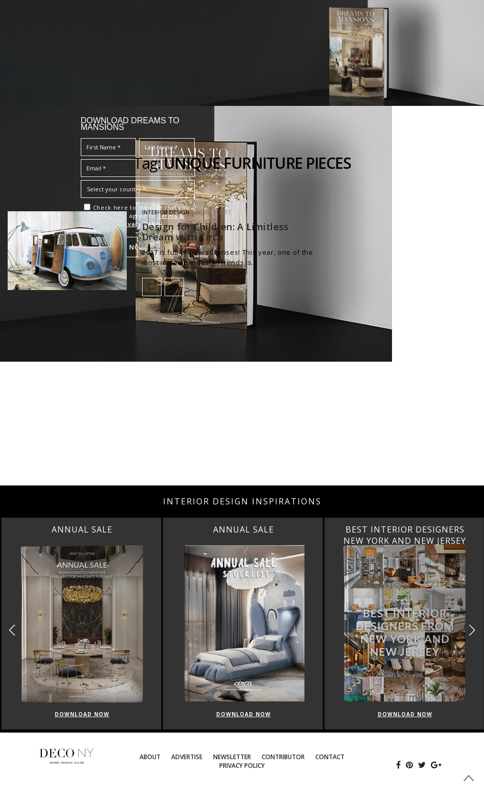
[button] (472, 630)
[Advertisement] (242, 403)
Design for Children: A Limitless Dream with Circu (215, 231)
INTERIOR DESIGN (166, 212)
